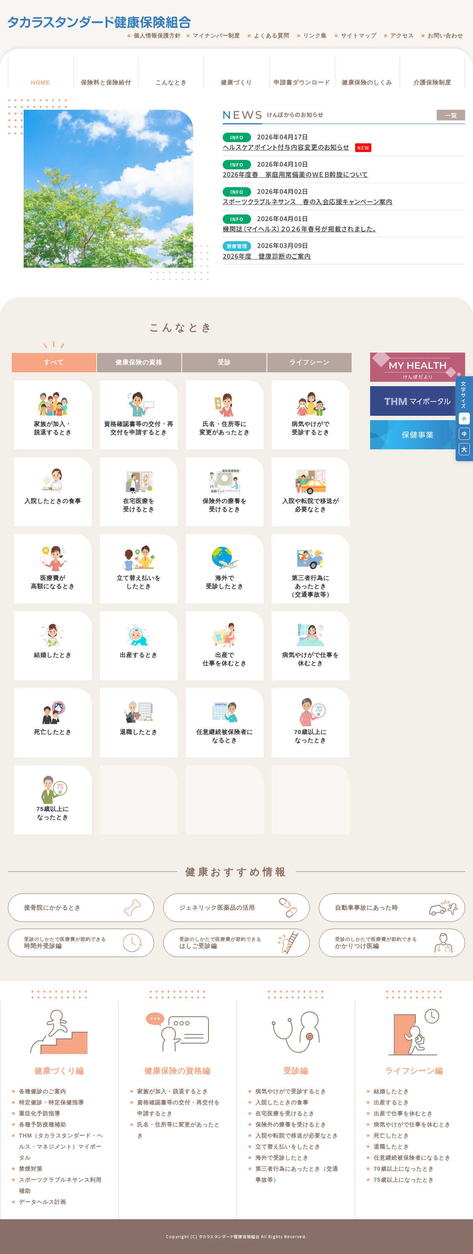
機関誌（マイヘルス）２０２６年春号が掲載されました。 (299, 228)
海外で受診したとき (225, 581)
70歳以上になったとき (310, 735)
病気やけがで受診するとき (311, 428)
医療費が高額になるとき (53, 581)
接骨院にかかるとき (52, 907)
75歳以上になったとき (53, 812)
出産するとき (139, 654)
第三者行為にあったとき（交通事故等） (311, 586)
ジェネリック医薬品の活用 (217, 907)
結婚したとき (53, 654)
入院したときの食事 (52, 500)
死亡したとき (53, 731)
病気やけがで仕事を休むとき (310, 658)
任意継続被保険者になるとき (224, 735)
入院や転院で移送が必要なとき (310, 504)
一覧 (451, 115)
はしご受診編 (226, 942)
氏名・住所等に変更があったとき (224, 428)
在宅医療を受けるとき (139, 504)
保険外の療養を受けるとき (225, 504)
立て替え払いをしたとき (139, 581)
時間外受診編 (71, 942)
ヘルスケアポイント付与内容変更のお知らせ (286, 147)
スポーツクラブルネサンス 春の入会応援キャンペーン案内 (308, 201)
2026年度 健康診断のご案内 (267, 256)
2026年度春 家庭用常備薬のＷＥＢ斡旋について (295, 174)
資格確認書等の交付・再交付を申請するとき (138, 428)
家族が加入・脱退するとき (53, 428)
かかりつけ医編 (382, 942)
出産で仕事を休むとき (225, 658)
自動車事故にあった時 (366, 907)
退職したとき (139, 731)
